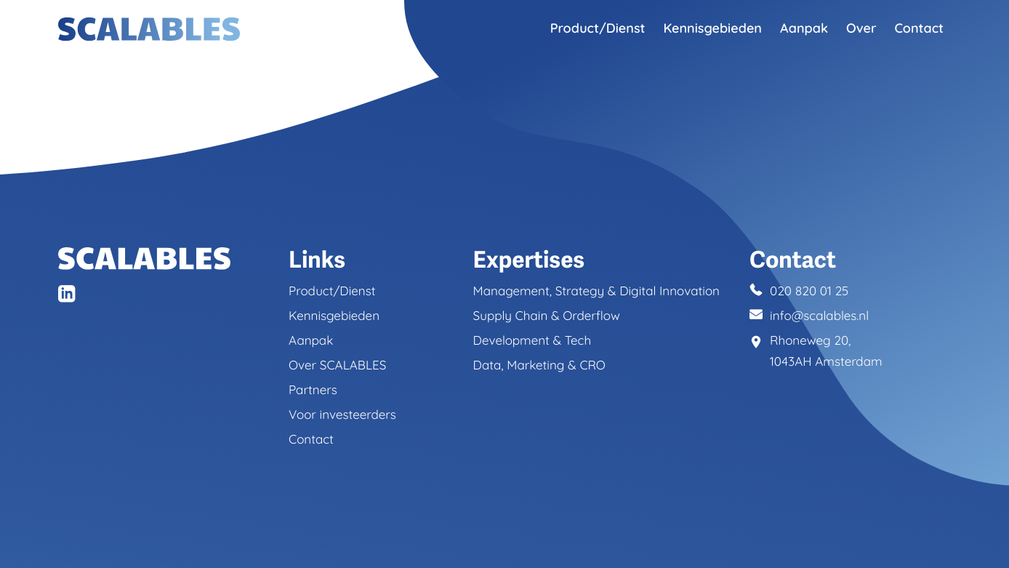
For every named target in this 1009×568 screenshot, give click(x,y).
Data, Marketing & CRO (539, 367)
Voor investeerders (342, 416)
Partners (313, 391)
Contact (919, 28)
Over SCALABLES (337, 367)
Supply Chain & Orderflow (546, 317)
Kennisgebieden (712, 28)
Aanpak (804, 28)
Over (861, 28)
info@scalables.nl (819, 317)
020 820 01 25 (809, 293)
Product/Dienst (598, 28)
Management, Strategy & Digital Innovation (596, 293)
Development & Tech (532, 342)
